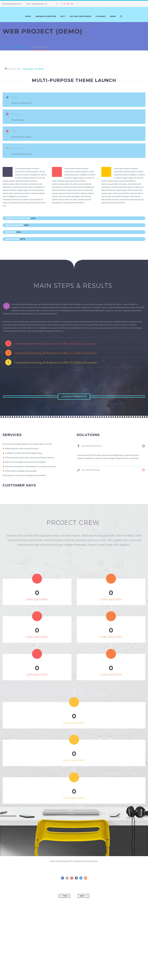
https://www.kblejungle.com (36, 4)
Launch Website (74, 396)
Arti (62, 16)
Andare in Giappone (45, 16)
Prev (63, 897)
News (113, 16)
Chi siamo (101, 16)
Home (28, 16)
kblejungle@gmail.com (13, 4)
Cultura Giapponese (80, 16)
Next (84, 897)
